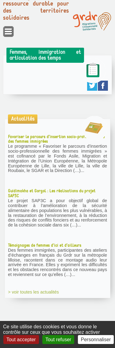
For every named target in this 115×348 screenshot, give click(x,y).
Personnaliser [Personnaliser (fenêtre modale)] (96, 339)
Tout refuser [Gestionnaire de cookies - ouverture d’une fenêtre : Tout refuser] (58, 339)
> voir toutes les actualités (33, 292)
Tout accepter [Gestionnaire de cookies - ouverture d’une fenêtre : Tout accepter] (21, 339)
